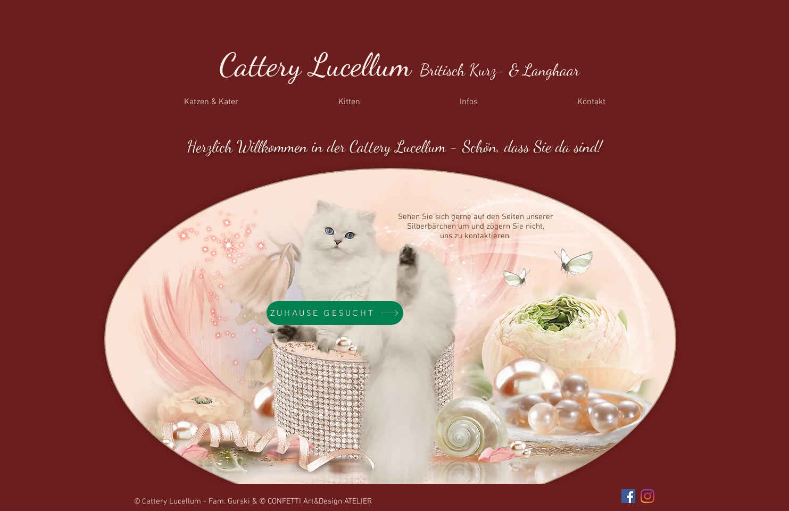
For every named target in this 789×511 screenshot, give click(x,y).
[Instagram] (647, 496)
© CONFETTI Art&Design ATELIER (315, 501)
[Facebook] (628, 496)
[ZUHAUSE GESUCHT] (335, 313)
